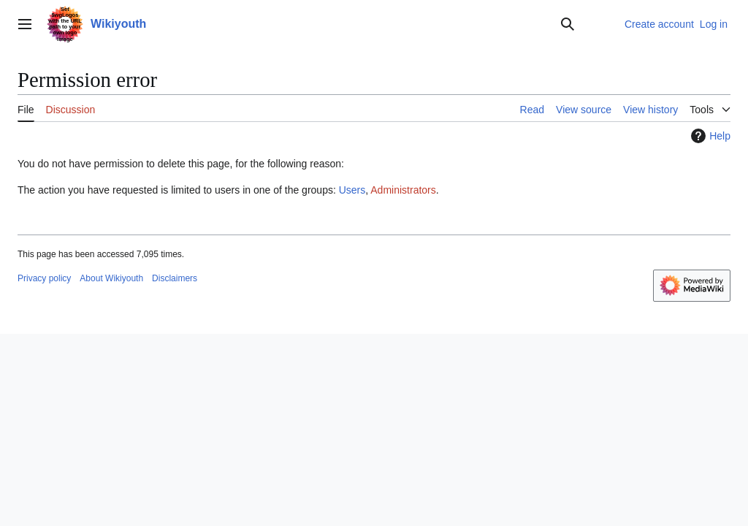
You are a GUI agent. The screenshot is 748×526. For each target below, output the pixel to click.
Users (352, 190)
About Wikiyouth (111, 278)
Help (708, 136)
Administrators (402, 190)
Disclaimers (174, 278)
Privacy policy (44, 278)
